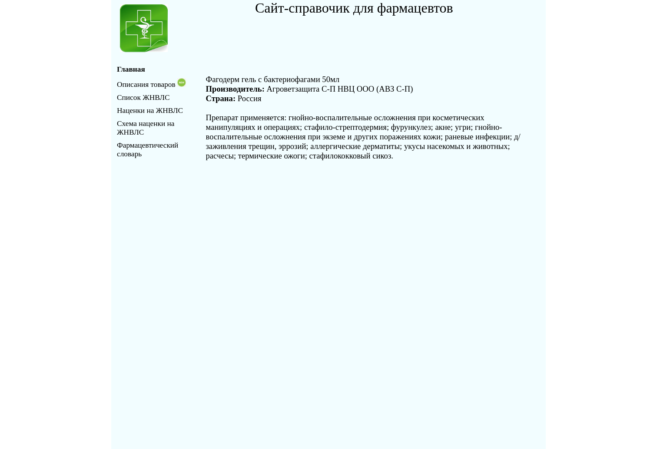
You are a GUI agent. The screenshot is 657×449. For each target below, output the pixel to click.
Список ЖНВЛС (143, 97)
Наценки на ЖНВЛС (150, 110)
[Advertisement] (356, 36)
